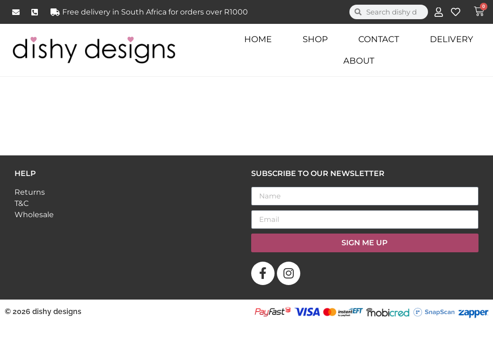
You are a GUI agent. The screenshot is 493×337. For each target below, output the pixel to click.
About (358, 61)
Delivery (451, 39)
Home (258, 39)
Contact (378, 39)
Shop (315, 39)
